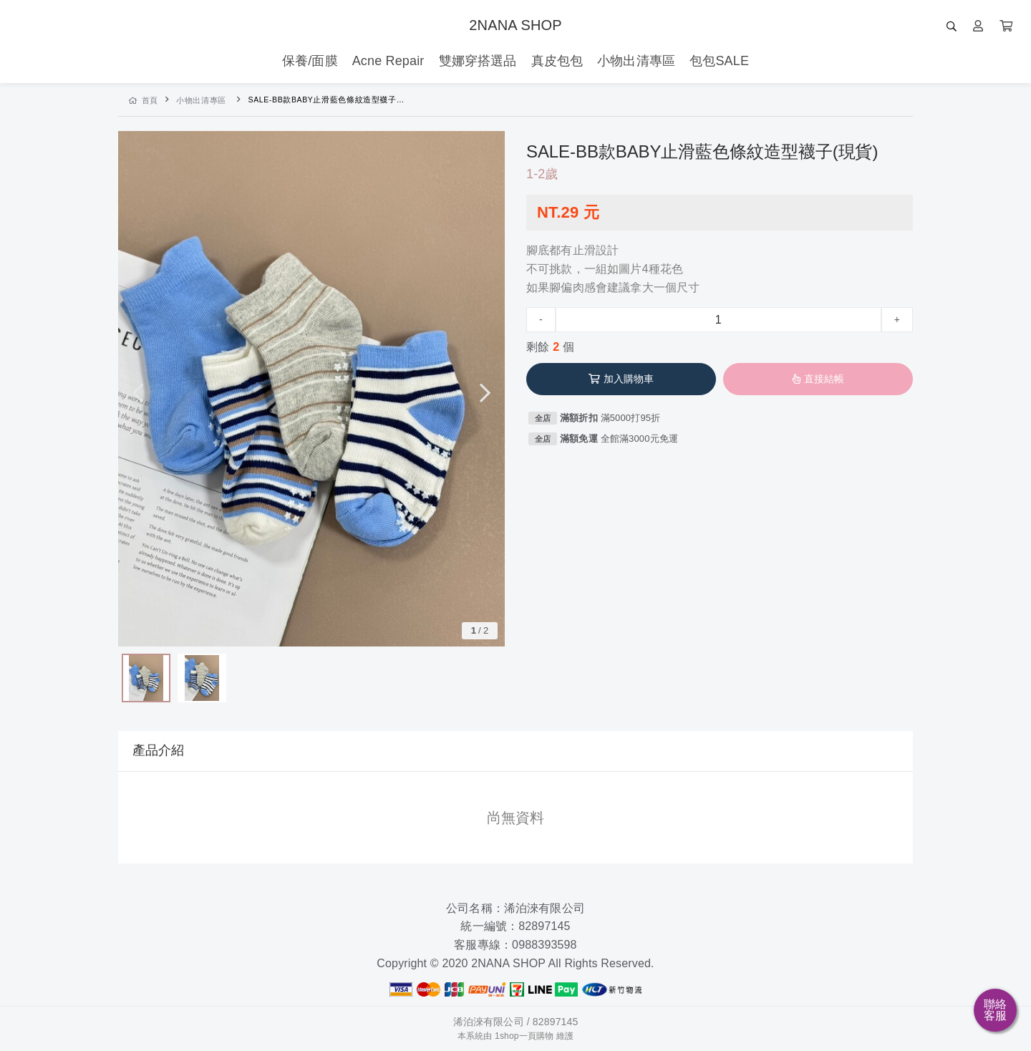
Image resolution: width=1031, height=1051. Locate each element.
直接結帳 (818, 378)
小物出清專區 (201, 100)
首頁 (143, 100)
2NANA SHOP (515, 25)
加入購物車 (621, 378)
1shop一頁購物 (524, 1036)
